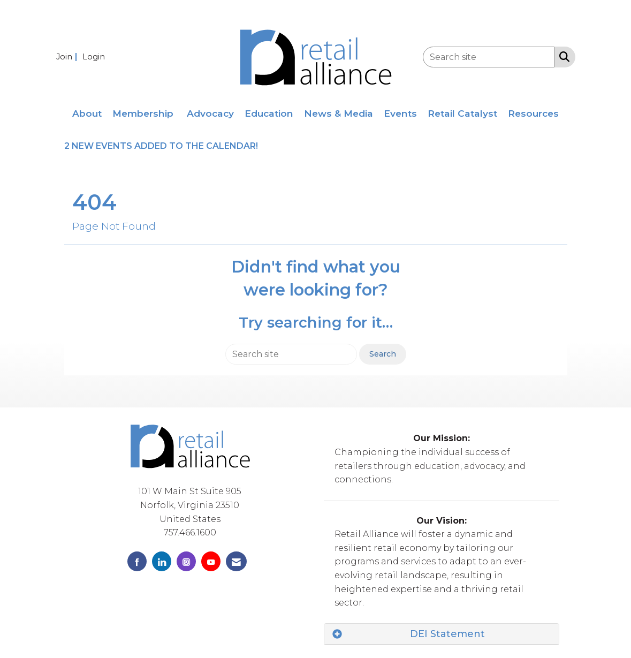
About (87, 113)
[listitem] (68, 56)
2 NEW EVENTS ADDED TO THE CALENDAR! (162, 146)
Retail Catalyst (462, 113)
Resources (533, 113)
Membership (142, 113)
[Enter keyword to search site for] (488, 57)
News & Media (338, 113)
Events (400, 113)
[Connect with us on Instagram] (186, 561)
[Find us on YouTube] (211, 561)
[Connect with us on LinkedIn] (161, 561)
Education (269, 113)
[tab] (441, 634)
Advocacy (210, 113)
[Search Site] (562, 56)
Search (382, 354)
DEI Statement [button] (447, 634)
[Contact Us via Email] (236, 561)
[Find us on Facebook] (137, 561)
